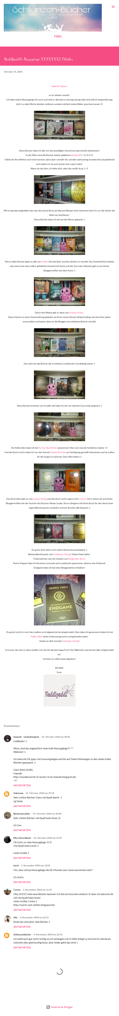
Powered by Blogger (59, 1007)
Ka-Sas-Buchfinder (48, 447)
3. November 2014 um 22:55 (48, 934)
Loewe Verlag (40, 498)
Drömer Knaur (76, 312)
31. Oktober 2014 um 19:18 (40, 793)
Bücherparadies (22, 813)
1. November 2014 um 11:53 (37, 889)
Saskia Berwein (58, 452)
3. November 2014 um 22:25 (34, 917)
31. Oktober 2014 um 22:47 (48, 837)
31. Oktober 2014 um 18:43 (56, 736)
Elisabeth (76, 155)
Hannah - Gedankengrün (26, 736)
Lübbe (44, 261)
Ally (15, 917)
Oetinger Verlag (71, 641)
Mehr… (58, 36)
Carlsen (82, 498)
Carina (16, 889)
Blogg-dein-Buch (76, 558)
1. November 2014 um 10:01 (35, 865)
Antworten (22, 785)
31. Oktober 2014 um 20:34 (47, 813)
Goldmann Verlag (62, 554)
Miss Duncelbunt (22, 837)
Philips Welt (37, 636)
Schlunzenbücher (22, 934)
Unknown (18, 793)
